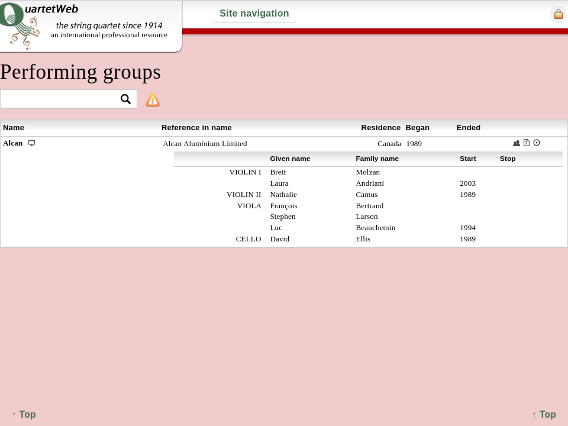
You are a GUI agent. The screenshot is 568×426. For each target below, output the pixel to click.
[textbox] (64, 99)
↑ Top (544, 414)
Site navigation (254, 13)
